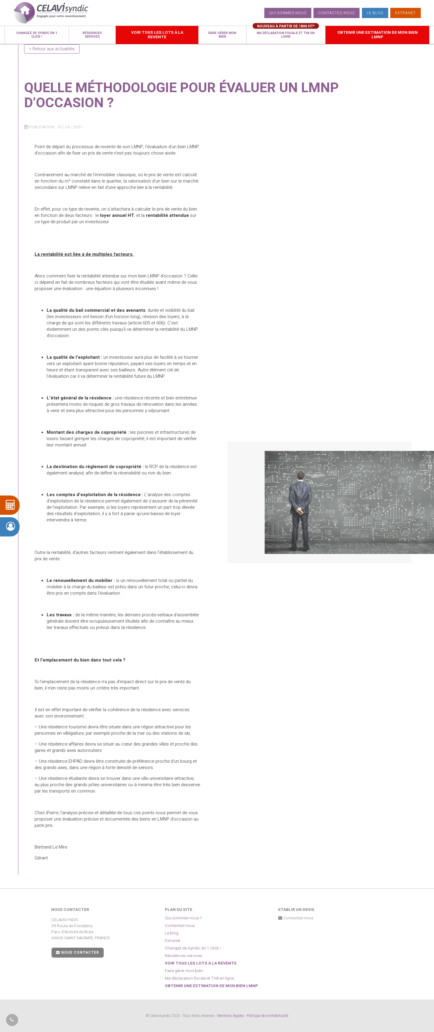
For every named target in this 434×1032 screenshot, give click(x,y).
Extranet (405, 13)
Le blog (375, 13)
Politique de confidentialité (267, 1015)
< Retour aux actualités (52, 48)
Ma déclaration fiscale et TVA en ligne (199, 978)
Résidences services (183, 956)
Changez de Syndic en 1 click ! (193, 948)
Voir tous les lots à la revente (201, 963)
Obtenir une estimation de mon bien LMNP (211, 986)
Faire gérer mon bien (184, 971)
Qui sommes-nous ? (183, 918)
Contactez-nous (336, 13)
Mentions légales (230, 1015)
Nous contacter (77, 952)
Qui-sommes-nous (288, 13)
